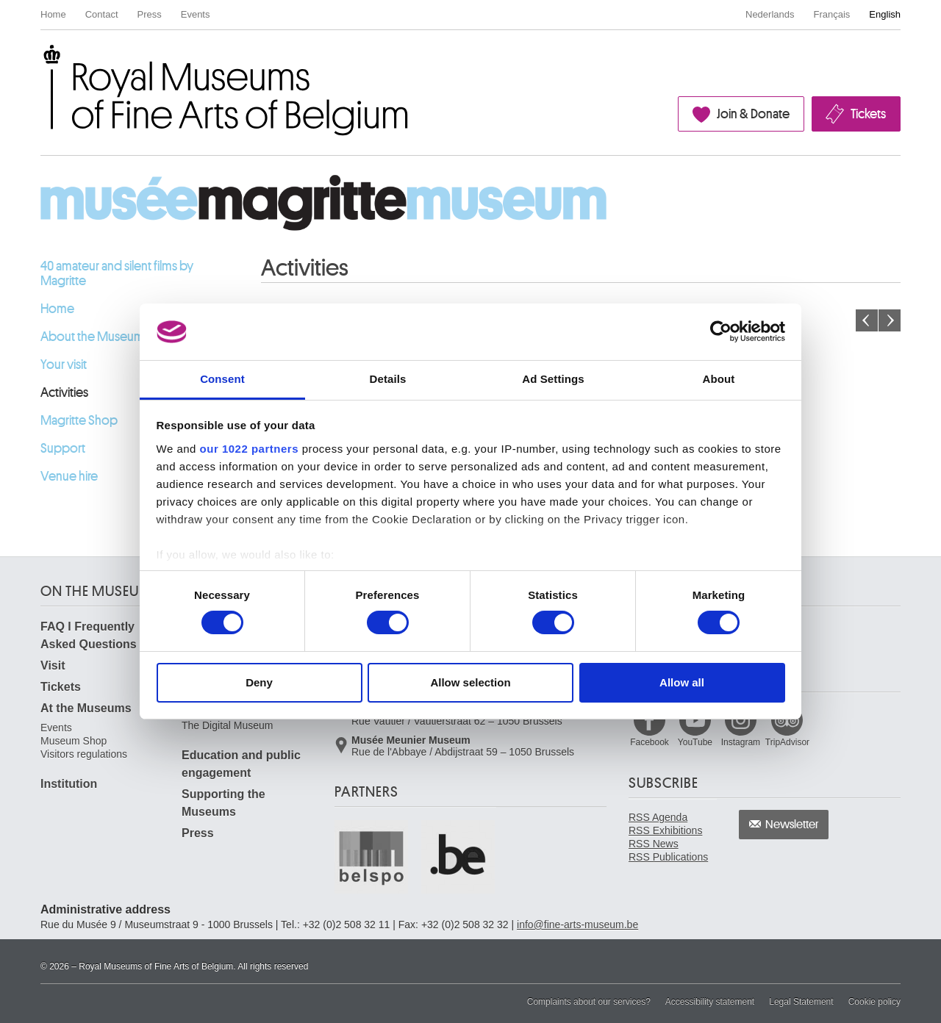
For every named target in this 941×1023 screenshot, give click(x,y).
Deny (259, 682)
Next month (890, 320)
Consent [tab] (222, 379)
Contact (101, 14)
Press (149, 14)
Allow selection (470, 682)
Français (832, 14)
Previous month (867, 320)
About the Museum (92, 336)
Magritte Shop (79, 420)
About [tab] (719, 379)
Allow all (681, 682)
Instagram (740, 742)
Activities (64, 392)
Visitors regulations (83, 754)
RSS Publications (668, 857)
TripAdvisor (787, 742)
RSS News (654, 844)
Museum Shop (73, 741)
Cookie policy (874, 1002)
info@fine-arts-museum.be (577, 924)
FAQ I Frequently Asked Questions (88, 635)
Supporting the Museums (223, 803)
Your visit (63, 364)
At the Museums (86, 708)
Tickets (868, 114)
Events (195, 14)
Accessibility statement (709, 1002)
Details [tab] (388, 379)
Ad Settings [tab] (553, 379)
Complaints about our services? (589, 1002)
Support (62, 448)
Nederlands (770, 14)
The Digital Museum (227, 725)
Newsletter (792, 824)
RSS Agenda (658, 817)
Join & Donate (753, 114)
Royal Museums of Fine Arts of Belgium (39, 61)
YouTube (695, 742)
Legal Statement (801, 1002)
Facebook (649, 742)
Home (53, 14)
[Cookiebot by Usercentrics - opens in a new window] (720, 331)
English (885, 14)
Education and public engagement (241, 764)
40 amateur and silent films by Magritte (116, 273)
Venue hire (69, 476)
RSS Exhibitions (665, 830)
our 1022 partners (249, 448)
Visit (52, 665)
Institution (68, 784)
